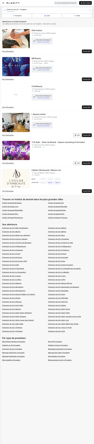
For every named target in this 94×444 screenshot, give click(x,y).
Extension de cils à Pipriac (11, 298)
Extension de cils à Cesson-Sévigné (14, 239)
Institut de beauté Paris (56, 214)
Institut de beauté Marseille (57, 207)
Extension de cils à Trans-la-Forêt (60, 328)
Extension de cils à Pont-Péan (12, 305)
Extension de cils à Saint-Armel (59, 309)
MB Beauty (36, 58)
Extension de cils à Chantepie (58, 239)
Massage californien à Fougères (13, 353)
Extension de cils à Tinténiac (12, 328)
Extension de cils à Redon (57, 305)
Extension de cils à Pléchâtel (58, 298)
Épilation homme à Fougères (58, 345)
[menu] (3, 3)
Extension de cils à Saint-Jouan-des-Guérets (18, 320)
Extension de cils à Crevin (11, 254)
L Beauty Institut (39, 114)
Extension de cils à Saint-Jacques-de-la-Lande (64, 316)
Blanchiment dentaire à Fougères (13, 342)
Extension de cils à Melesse (11, 283)
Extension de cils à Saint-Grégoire (14, 316)
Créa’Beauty (37, 86)
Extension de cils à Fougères (12, 349)
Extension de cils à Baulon (11, 232)
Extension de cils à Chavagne (12, 250)
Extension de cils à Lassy (57, 276)
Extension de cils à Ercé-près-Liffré (14, 261)
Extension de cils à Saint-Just (58, 320)
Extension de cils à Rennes (11, 309)
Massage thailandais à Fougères (13, 356)
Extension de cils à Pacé (56, 294)
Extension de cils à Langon (11, 276)
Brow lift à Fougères (55, 342)
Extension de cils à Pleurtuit (58, 302)
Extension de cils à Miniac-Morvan (60, 283)
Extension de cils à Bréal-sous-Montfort (16, 235)
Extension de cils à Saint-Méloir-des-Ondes (63, 324)
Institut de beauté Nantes (57, 210)
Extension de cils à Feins (56, 261)
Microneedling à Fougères (11, 360)
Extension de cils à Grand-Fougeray (60, 265)
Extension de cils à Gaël (10, 265)
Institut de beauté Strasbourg (12, 218)
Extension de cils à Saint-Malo (12, 324)
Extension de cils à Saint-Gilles (59, 313)
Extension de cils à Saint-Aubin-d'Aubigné (17, 313)
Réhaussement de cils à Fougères (60, 360)
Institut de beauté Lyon (10, 207)
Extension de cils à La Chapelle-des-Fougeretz (64, 268)
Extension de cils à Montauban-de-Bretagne (63, 287)
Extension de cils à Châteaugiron (59, 246)
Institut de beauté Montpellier (12, 210)
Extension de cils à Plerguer (12, 302)
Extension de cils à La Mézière (58, 272)
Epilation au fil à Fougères (11, 345)
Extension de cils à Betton (57, 232)
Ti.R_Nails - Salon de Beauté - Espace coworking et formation (58, 142)
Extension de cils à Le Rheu (11, 280)
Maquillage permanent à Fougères (60, 349)
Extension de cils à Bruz (56, 235)
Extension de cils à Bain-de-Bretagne (15, 228)
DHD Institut (37, 30)
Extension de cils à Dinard (57, 254)
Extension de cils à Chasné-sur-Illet (60, 243)
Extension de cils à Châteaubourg (14, 246)
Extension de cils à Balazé (57, 228)
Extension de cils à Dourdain (58, 257)
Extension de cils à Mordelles (58, 291)
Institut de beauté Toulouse (57, 218)
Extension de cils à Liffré (56, 280)
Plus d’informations (8, 51)
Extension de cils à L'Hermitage (13, 268)
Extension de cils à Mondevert (12, 287)
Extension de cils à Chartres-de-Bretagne (16, 243)
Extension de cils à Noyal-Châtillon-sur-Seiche (18, 294)
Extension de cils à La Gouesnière (14, 272)
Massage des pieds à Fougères (59, 353)
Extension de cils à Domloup (12, 257)
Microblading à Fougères (56, 356)
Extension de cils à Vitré (56, 331)
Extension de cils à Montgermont (13, 291)
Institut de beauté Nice (10, 214)
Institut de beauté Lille (56, 203)
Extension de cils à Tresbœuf (12, 331)
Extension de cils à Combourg (58, 250)
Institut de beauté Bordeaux (12, 203)
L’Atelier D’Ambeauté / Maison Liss (46, 170)
